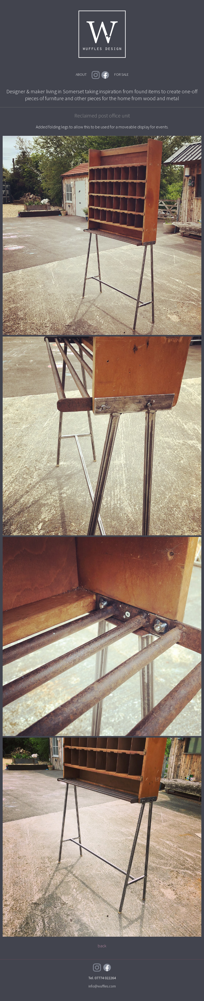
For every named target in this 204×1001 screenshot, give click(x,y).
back (102, 945)
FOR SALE (121, 74)
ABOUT (81, 74)
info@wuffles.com (102, 986)
